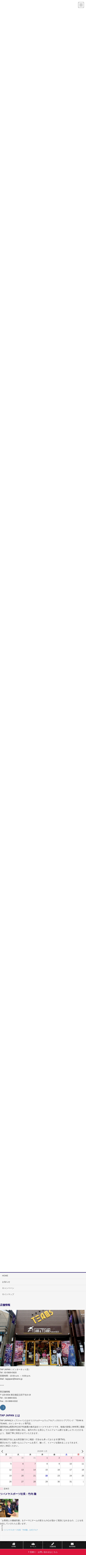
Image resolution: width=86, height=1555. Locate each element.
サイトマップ (8, 1294)
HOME (5, 1275)
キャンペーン (8, 1288)
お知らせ (6, 1282)
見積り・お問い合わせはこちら (43, 1552)
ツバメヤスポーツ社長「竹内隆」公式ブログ (21, 1530)
